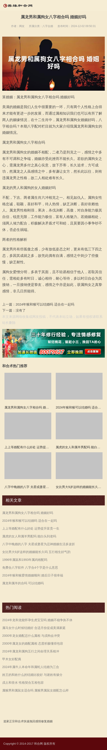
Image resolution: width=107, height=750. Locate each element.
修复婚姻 (47, 721)
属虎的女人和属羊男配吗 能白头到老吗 (29, 536)
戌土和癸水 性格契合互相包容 (23, 682)
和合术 (19, 721)
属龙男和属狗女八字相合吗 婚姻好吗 (27, 513)
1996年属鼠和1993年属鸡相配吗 (24, 559)
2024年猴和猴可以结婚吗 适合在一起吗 (45, 304)
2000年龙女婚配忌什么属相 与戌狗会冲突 (31, 635)
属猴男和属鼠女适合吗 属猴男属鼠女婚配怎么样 (35, 690)
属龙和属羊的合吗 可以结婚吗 (23, 583)
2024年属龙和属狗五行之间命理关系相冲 (30, 651)
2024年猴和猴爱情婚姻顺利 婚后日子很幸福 (32, 575)
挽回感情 (35, 721)
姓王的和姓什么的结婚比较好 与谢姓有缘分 (32, 675)
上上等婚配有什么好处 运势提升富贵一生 (30, 528)
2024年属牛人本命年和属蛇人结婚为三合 (30, 667)
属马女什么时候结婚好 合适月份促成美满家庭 (34, 628)
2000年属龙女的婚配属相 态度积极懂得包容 (32, 643)
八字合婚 (47, 26)
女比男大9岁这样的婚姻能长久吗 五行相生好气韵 (36, 552)
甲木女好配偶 (11, 659)
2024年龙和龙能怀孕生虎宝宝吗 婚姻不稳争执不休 (37, 620)
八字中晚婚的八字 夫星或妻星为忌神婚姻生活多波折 (38, 544)
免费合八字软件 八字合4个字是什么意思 (30, 567)
